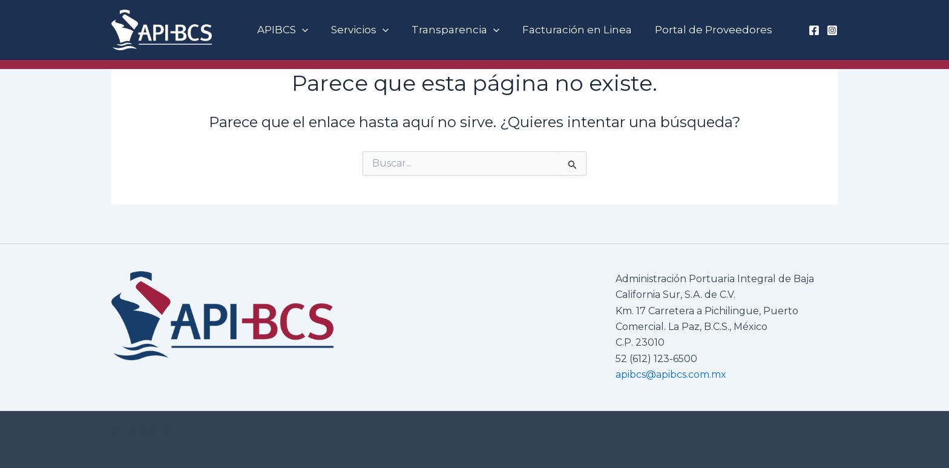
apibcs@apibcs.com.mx (671, 374)
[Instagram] (832, 30)
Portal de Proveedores (703, 30)
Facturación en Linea (569, 30)
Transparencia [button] (449, 30)
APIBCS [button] (281, 30)
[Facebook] (814, 30)
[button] (301, 30)
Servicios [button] (356, 30)
